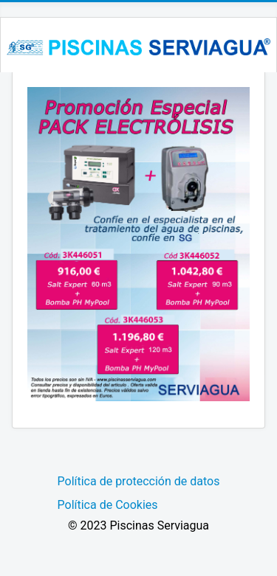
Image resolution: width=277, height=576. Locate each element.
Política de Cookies (108, 505)
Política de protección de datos (139, 481)
